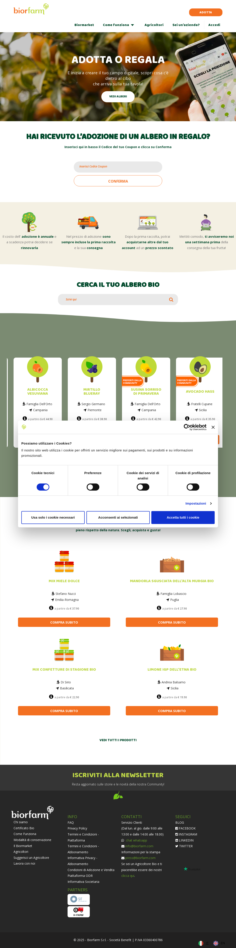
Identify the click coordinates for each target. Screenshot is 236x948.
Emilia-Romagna (67, 600)
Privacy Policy (77, 828)
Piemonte (95, 410)
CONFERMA (118, 181)
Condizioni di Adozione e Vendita (91, 870)
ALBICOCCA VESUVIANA (37, 391)
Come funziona (116, 25)
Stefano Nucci (66, 594)
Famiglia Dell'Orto (39, 404)
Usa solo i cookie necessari (53, 517)
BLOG (179, 822)
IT (207, 943)
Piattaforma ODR (80, 876)
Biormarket (84, 25)
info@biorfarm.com (139, 846)
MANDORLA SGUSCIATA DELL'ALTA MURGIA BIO (172, 581)
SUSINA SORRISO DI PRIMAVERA (146, 391)
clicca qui (127, 876)
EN (223, 943)
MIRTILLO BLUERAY (91, 391)
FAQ (71, 822)
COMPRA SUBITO (64, 622)
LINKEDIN (184, 840)
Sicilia (203, 410)
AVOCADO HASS (200, 391)
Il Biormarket (23, 846)
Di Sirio (66, 682)
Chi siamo (21, 822)
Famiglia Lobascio (173, 594)
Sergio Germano (93, 404)
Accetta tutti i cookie (183, 517)
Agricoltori (154, 25)
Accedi (214, 25)
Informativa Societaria (83, 882)
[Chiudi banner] (213, 427)
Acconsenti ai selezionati (118, 517)
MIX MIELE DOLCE (64, 581)
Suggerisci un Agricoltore (31, 857)
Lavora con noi (24, 863)
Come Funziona (25, 834)
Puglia (174, 600)
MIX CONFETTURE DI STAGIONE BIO (64, 669)
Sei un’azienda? (186, 25)
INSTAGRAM (186, 834)
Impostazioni (196, 503)
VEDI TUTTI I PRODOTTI (118, 740)
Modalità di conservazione (32, 840)
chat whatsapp (136, 840)
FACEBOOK (185, 828)
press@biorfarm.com (140, 858)
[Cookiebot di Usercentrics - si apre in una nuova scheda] (187, 427)
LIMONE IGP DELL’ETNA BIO (172, 669)
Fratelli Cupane (201, 404)
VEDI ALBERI (118, 96)
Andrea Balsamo (174, 682)
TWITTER (184, 846)
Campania (40, 410)
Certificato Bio (24, 828)
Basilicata (67, 688)
